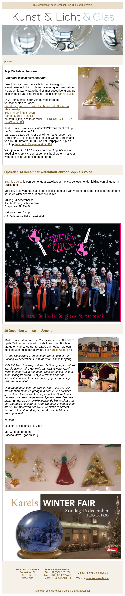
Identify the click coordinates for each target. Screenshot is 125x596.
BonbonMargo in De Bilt (19, 115)
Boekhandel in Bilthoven (20, 112)
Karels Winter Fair (61, 349)
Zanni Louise (66, 93)
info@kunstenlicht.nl (97, 572)
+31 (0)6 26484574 (61, 578)
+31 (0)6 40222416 (61, 575)
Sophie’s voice (14, 181)
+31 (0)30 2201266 (60, 572)
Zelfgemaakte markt (24, 343)
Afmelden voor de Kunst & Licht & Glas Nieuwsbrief (62, 590)
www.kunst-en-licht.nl (97, 578)
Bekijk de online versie (80, 5)
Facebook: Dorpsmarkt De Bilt (33, 144)
